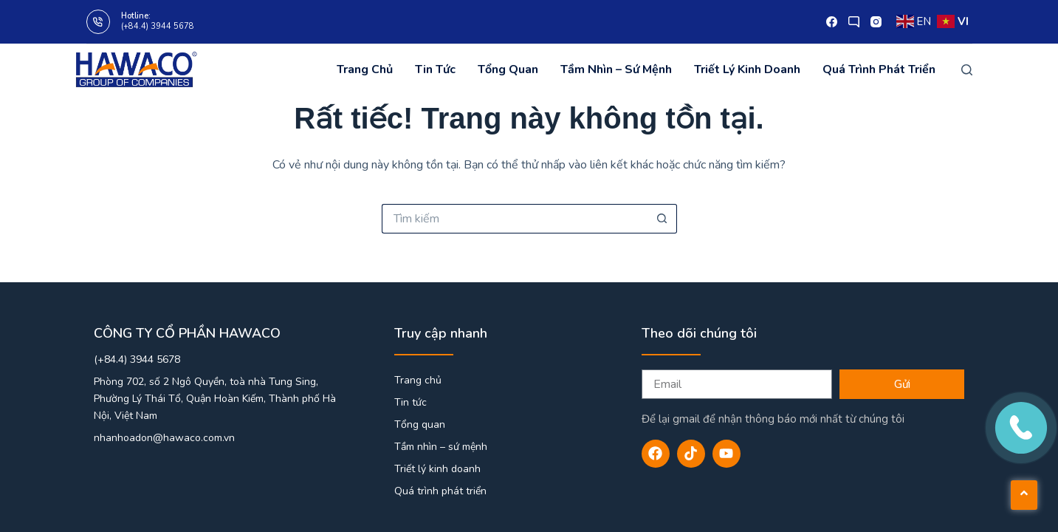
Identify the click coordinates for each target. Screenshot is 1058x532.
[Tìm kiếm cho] (514, 218)
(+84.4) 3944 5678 (157, 26)
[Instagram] (876, 21)
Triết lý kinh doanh (747, 69)
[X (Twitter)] (853, 21)
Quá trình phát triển (878, 69)
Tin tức (435, 69)
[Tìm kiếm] (966, 69)
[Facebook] (831, 21)
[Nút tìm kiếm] (662, 218)
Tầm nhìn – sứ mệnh (616, 69)
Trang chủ (365, 69)
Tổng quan (508, 69)
